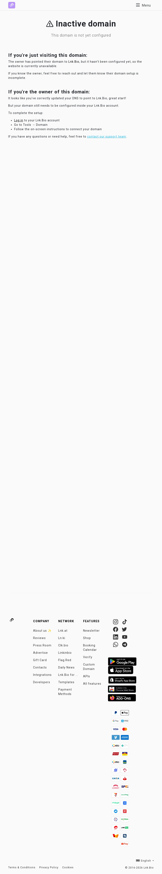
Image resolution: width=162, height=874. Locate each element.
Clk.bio (63, 645)
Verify (87, 657)
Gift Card (40, 660)
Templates (66, 682)
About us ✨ (42, 630)
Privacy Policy (48, 867)
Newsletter (91, 630)
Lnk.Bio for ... (68, 674)
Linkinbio (65, 652)
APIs (86, 676)
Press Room (42, 645)
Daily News (66, 667)
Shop (87, 638)
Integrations (42, 674)
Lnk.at (63, 630)
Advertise (40, 652)
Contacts (40, 667)
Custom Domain (89, 667)
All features (92, 683)
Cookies (68, 867)
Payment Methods (65, 692)
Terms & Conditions (21, 867)
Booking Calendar (90, 647)
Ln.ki (61, 638)
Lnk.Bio (73, 61)
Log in (18, 120)
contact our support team (106, 136)
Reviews (39, 638)
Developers (41, 682)
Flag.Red (64, 660)
